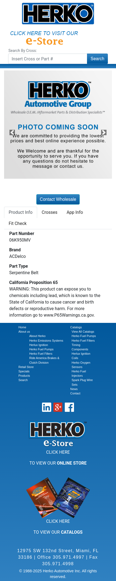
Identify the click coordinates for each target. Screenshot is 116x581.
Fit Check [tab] (18, 223)
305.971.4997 (69, 557)
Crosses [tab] (49, 212)
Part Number (21, 233)
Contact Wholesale (58, 199)
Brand (15, 249)
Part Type (18, 266)
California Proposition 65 (33, 282)
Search (97, 58)
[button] (12, 132)
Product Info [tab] (21, 212)
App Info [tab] (75, 212)
